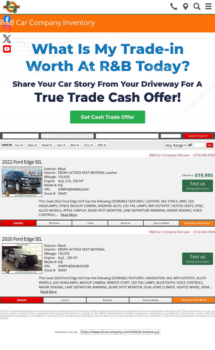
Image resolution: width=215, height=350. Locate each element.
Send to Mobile (161, 223)
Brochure (125, 223)
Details (18, 223)
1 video (90, 223)
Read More (69, 215)
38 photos (54, 223)
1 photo (65, 299)
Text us (197, 185)
